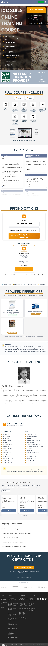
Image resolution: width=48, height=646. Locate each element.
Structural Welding (12, 632)
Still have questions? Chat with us (24, 577)
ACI (1, 606)
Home (2, 4)
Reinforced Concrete (12, 624)
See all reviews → (30, 198)
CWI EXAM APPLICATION (23, 605)
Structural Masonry (12, 628)
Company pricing (4, 601)
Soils (9, 623)
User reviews (4, 602)
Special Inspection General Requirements (14, 43)
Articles (3, 607)
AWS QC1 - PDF (21, 614)
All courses (3, 599)
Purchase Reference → (36, 313)
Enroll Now (24, 269)
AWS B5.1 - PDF (21, 616)
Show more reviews (18, 198)
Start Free (41, 1)
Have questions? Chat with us (24, 277)
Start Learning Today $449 (24, 567)
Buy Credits (8, 510)
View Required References (10, 57)
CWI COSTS (21, 607)
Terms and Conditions (35, 644)
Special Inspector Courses (10, 4)
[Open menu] (45, 2)
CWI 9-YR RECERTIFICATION (24, 608)
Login (2, 598)
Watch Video (15, 111)
